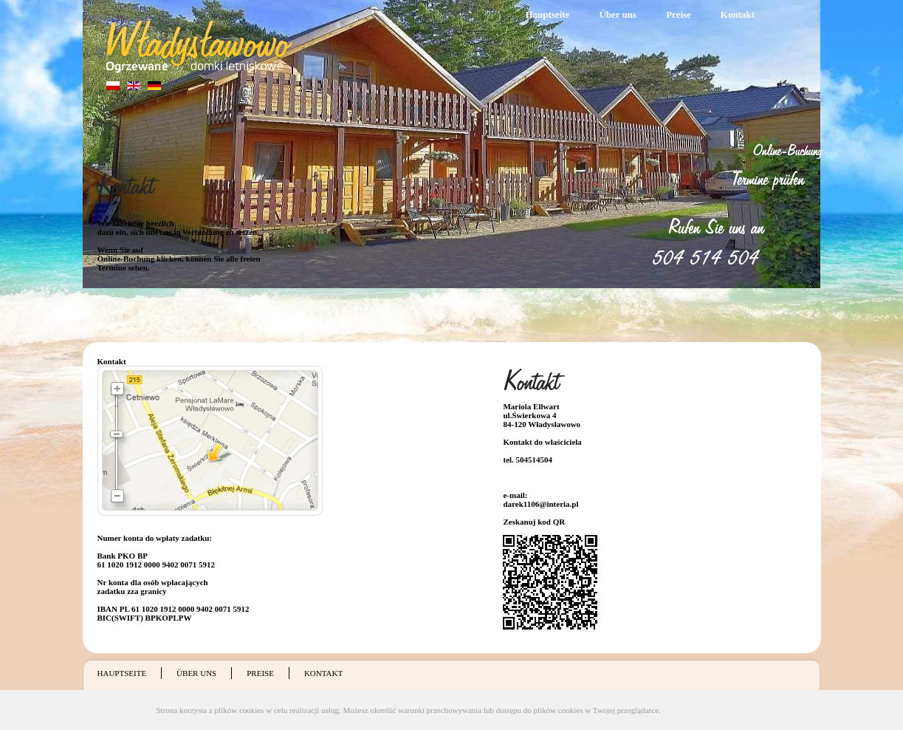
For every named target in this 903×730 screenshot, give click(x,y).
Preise (678, 14)
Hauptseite (548, 14)
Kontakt (738, 14)
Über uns (617, 14)
